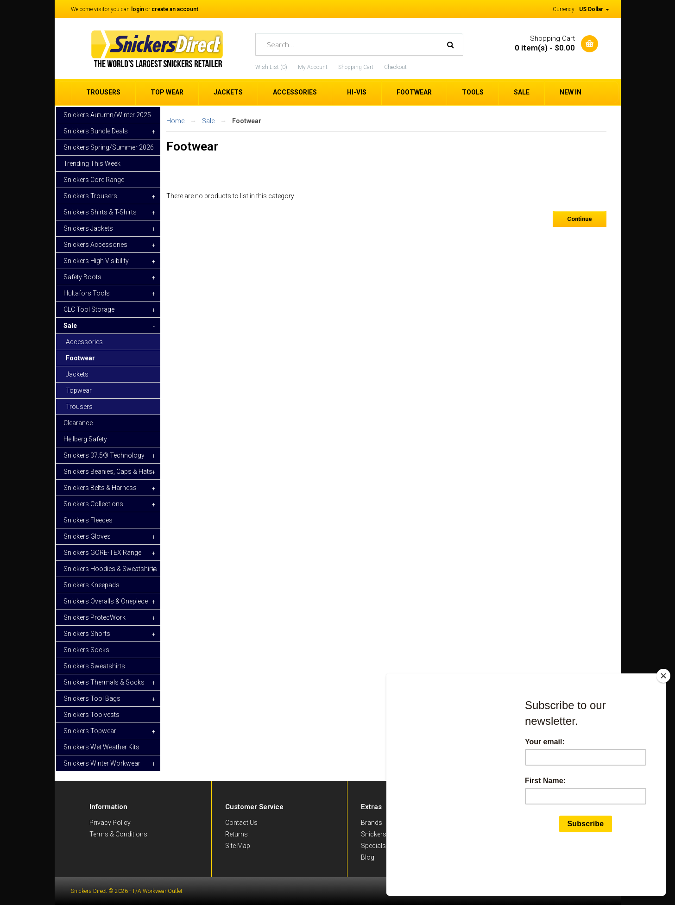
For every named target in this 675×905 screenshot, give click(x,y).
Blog (367, 857)
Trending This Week (91, 163)
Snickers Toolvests (91, 714)
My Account (313, 67)
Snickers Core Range (93, 179)
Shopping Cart (355, 67)
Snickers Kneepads (91, 585)
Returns (236, 834)
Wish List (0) (271, 67)
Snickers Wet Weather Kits (101, 747)
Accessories (84, 342)
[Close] (663, 720)
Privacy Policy (110, 822)
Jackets (77, 374)
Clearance (78, 423)
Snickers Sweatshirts (94, 666)
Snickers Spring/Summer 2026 (108, 147)
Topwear (79, 390)
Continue (579, 218)
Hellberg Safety (85, 439)
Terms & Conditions (118, 834)
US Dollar (594, 9)
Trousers (79, 406)
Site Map (237, 845)
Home (175, 121)
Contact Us (241, 822)
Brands (371, 822)
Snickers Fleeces (88, 520)
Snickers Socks (86, 650)
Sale (208, 121)
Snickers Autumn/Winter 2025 (107, 115)
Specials (373, 845)
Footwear (80, 358)
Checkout (395, 67)
